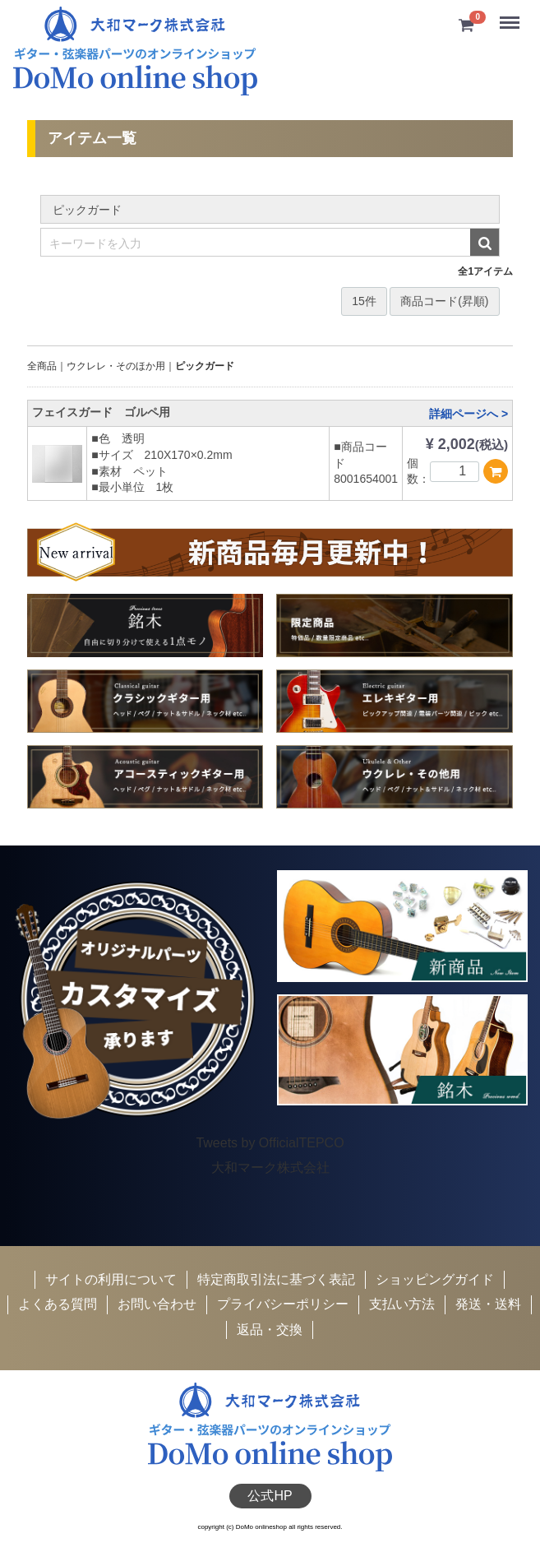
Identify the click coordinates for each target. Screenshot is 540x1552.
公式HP (269, 1496)
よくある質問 (57, 1304)
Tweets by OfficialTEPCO (270, 1142)
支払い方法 (402, 1304)
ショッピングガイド (435, 1279)
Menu (511, 16)
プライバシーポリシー (282, 1304)
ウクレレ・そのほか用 (116, 366)
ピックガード (204, 366)
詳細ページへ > (468, 413)
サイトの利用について (111, 1279)
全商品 (42, 366)
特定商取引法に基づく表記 (276, 1279)
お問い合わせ (157, 1304)
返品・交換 (269, 1330)
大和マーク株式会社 (270, 1167)
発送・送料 (488, 1304)
